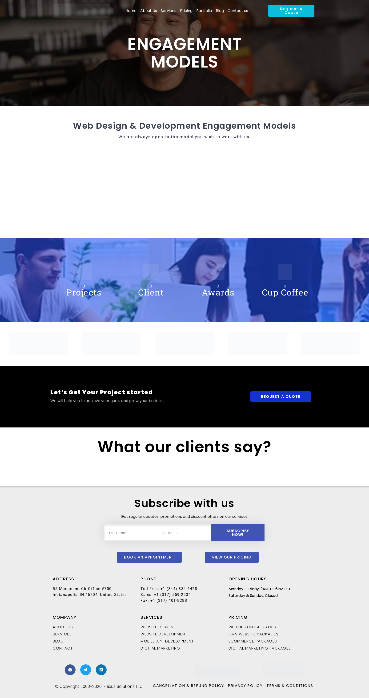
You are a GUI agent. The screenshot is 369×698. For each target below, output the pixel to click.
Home (130, 10)
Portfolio (204, 10)
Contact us (238, 10)
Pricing (186, 10)
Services (168, 10)
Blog (220, 10)
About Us (148, 10)
